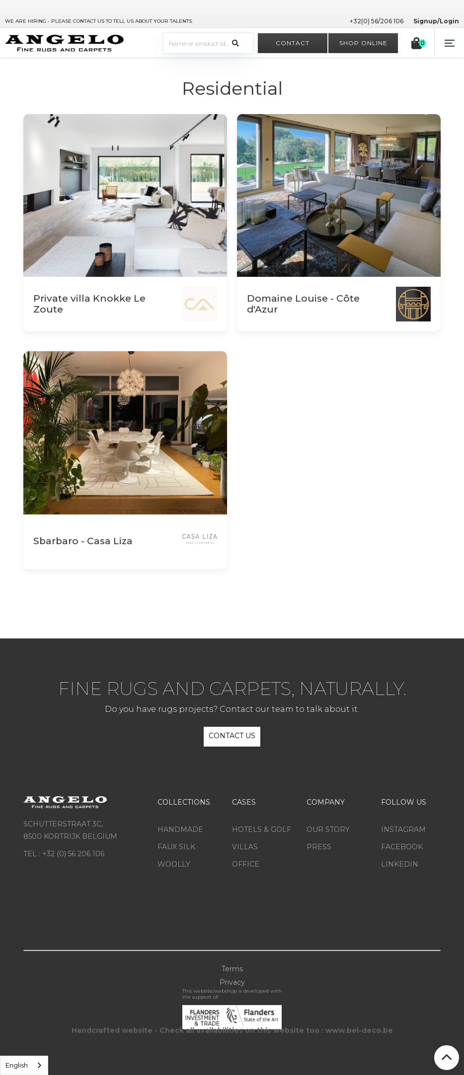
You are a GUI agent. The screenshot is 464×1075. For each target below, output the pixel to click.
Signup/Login (436, 21)
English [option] (16, 1065)
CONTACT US (232, 735)
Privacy (232, 982)
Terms (232, 968)
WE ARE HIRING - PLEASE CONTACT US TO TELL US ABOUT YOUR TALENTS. (99, 21)
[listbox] (24, 1065)
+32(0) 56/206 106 (376, 21)
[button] (449, 43)
